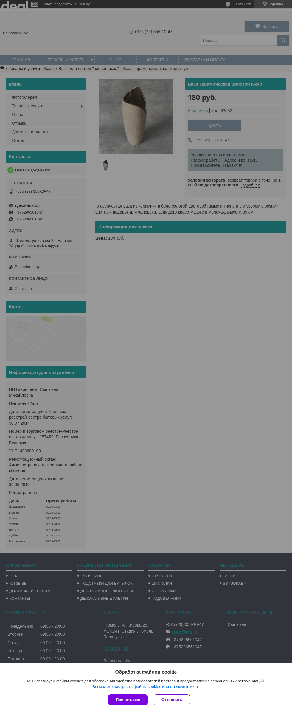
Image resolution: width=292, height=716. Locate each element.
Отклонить (171, 700)
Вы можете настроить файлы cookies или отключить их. (143, 686)
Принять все (128, 700)
